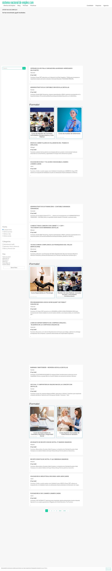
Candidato (90, 5)
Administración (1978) (9, 244)
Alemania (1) (5, 260)
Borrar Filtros (14, 267)
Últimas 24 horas (8, 231)
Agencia (105, 5)
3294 (60, 510)
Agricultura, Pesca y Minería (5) (11, 246)
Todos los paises (6, 256)
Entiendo (108, 569)
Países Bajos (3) (6, 263)
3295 (64, 510)
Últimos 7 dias (7, 234)
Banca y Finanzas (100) (9, 248)
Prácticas (33, 5)
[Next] (68, 510)
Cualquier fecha (8, 229)
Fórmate (25, 5)
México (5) (4, 261)
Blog (19, 5)
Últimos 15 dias (7, 236)
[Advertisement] (56, 27)
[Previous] (44, 510)
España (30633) (6, 264)
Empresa (98, 5)
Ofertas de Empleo (9, 5)
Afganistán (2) (5, 258)
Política (45, 568)
